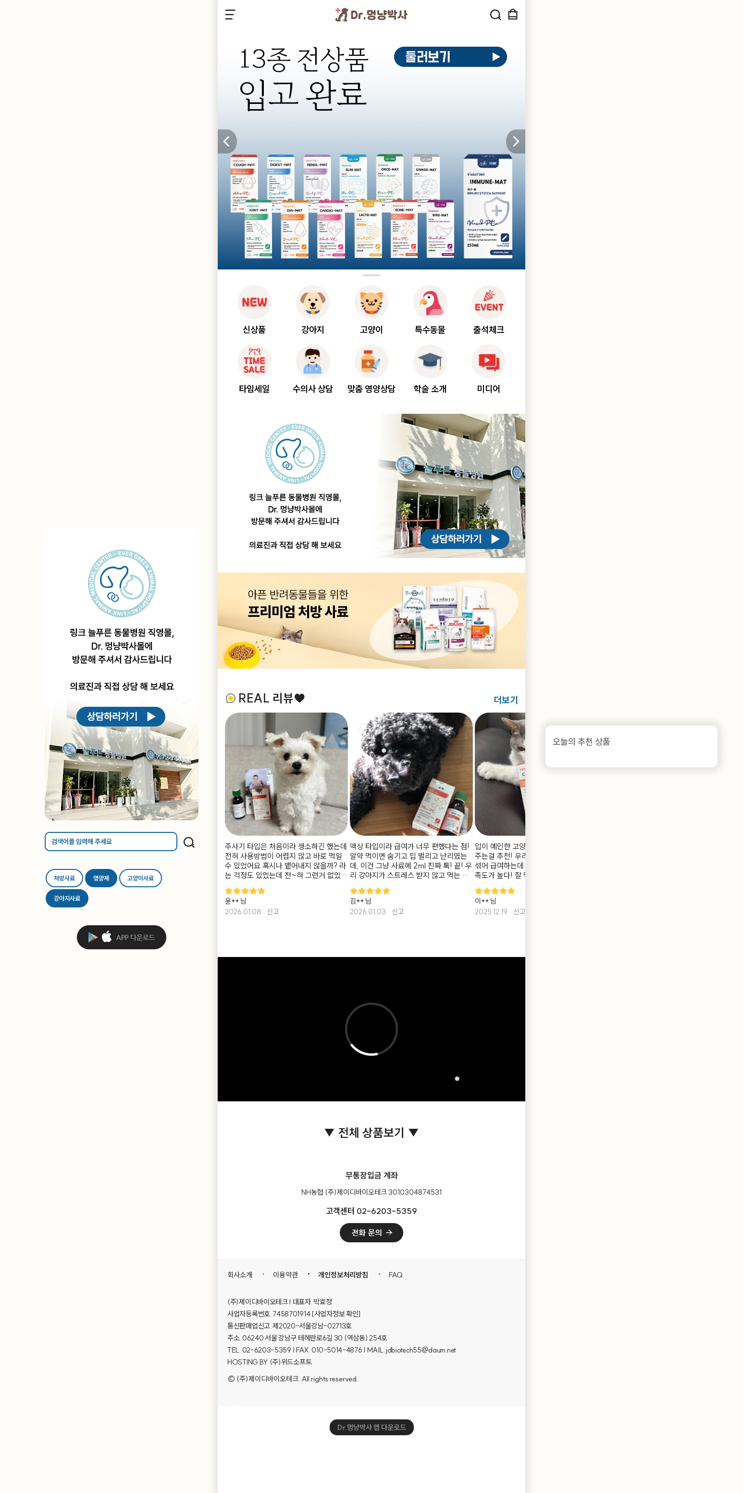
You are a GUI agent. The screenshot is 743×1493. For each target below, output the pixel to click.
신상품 (254, 329)
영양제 (101, 878)
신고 (273, 911)
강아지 (312, 329)
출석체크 (488, 329)
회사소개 (239, 1274)
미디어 (488, 389)
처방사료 (64, 878)
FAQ (396, 1274)
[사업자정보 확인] (336, 1313)
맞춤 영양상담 (371, 389)
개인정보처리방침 (343, 1274)
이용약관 (285, 1274)
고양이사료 (140, 878)
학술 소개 (430, 389)
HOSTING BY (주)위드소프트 (269, 1361)
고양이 (371, 329)
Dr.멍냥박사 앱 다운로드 (371, 1427)
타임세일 (254, 389)
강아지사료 (67, 898)
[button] (515, 141)
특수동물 (430, 329)
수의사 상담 (313, 389)
